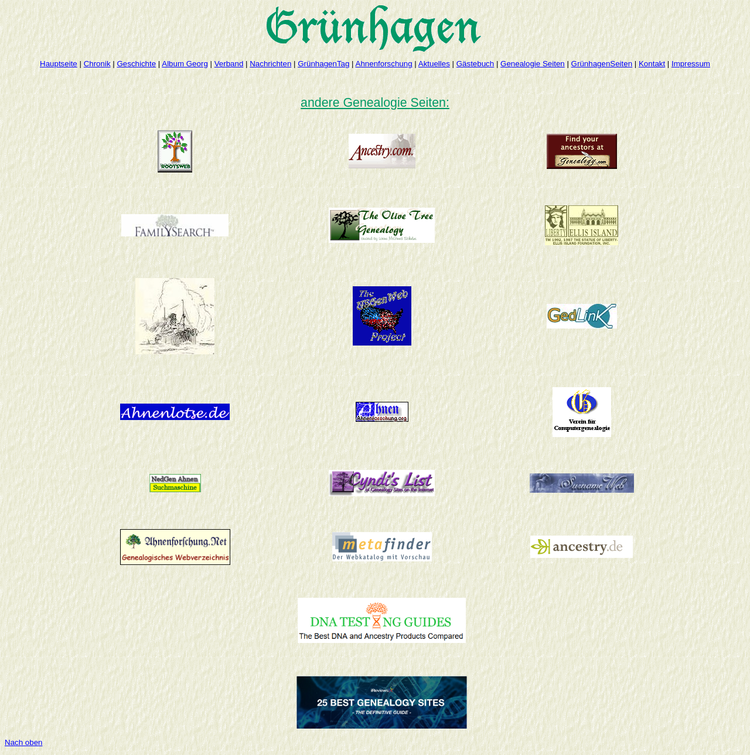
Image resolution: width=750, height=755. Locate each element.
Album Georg (185, 63)
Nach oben (23, 742)
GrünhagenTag (323, 63)
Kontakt (652, 63)
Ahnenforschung (384, 63)
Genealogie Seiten (532, 63)
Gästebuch (475, 63)
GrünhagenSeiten (601, 63)
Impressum (690, 63)
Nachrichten (270, 63)
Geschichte (136, 63)
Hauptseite (58, 63)
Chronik (97, 63)
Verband (229, 63)
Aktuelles (434, 63)
